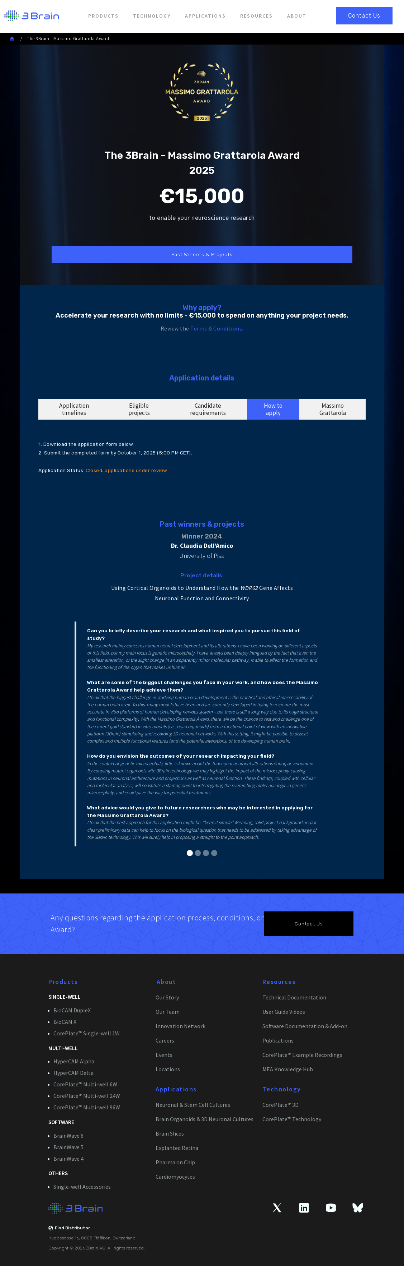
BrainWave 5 (68, 1147)
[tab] (73, 409)
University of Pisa (201, 555)
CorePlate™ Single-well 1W (86, 1033)
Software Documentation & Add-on (304, 1026)
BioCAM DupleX (72, 1010)
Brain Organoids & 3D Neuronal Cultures (204, 1119)
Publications (278, 1040)
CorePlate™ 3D (280, 1104)
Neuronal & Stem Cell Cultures (193, 1104)
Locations (168, 1069)
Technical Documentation (294, 997)
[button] (190, 853)
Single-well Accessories (82, 1186)
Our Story (167, 997)
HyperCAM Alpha (73, 1061)
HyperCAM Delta (73, 1072)
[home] (29, 15)
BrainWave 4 (68, 1158)
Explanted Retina (177, 1147)
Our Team (168, 1011)
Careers (165, 1040)
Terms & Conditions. (216, 328)
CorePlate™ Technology (291, 1119)
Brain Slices (170, 1133)
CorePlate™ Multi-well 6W (85, 1084)
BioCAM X (64, 1021)
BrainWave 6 (68, 1135)
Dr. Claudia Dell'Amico (202, 545)
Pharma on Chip (175, 1162)
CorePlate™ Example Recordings (302, 1054)
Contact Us (364, 15)
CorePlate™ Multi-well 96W (86, 1107)
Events (164, 1054)
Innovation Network (180, 1026)
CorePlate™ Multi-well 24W (86, 1095)
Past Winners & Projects (202, 254)
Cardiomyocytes (175, 1176)
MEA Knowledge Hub (287, 1069)
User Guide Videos (283, 1011)
